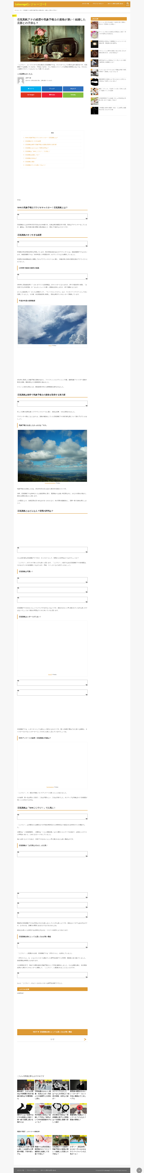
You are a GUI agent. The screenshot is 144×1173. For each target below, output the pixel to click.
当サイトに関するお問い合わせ (115, 3)
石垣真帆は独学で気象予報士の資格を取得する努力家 (40, 144)
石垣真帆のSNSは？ (30, 158)
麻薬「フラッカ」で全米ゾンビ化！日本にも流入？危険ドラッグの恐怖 (112, 89)
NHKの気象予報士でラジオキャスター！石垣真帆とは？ (41, 137)
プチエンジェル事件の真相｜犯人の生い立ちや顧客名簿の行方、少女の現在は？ (112, 51)
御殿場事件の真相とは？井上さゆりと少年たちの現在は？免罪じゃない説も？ (112, 80)
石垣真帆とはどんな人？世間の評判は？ (36, 148)
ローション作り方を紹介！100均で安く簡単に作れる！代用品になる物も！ (112, 23)
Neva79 (50, 674)
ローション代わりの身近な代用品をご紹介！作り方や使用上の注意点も (112, 32)
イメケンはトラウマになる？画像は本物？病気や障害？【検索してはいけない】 (112, 70)
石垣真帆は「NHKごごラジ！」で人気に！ (37, 151)
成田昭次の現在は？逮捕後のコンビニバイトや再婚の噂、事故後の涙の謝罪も (112, 42)
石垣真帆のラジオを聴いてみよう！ (35, 165)
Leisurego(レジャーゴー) (30, 4)
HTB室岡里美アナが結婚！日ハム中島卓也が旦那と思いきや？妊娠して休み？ (112, 99)
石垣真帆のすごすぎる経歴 (32, 141)
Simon (50, 345)
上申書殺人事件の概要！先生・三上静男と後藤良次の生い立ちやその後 (112, 108)
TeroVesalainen (50, 787)
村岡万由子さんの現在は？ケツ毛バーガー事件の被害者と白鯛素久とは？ (112, 61)
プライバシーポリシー (98, 3)
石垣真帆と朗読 (29, 161)
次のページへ (85, 1039)
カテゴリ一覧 (85, 3)
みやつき (28, 78)
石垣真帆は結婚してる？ (32, 155)
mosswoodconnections (50, 483)
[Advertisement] (52, 114)
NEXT (52, 1032)
